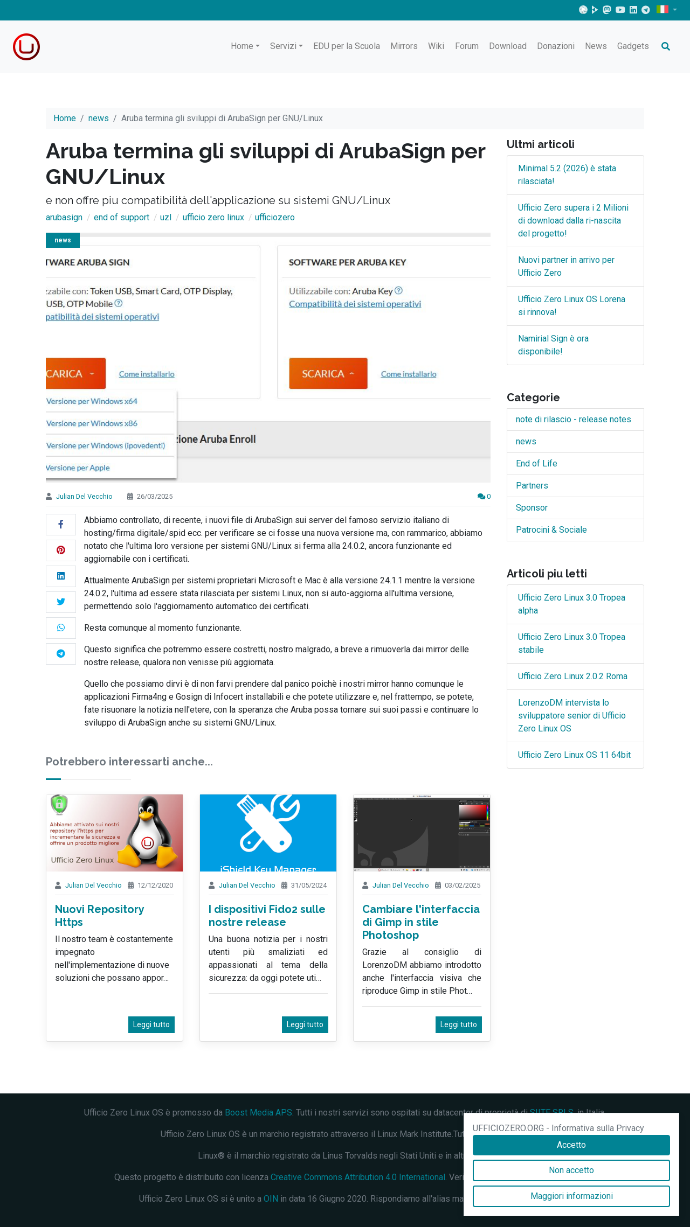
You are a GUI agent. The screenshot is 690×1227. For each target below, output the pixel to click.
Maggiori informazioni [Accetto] (571, 1196)
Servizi (283, 46)
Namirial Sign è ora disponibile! (553, 345)
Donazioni (556, 46)
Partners (532, 485)
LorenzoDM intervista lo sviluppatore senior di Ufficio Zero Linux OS (572, 716)
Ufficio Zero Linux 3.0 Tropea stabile (571, 643)
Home (242, 46)
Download (508, 46)
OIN (271, 1199)
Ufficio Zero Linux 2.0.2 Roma (572, 676)
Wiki (436, 46)
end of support (121, 217)
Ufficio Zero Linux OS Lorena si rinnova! (571, 305)
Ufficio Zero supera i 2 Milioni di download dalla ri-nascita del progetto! (573, 221)
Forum (467, 46)
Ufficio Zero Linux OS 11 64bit (574, 755)
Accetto (571, 1145)
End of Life (536, 463)
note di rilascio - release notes (573, 419)
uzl (165, 217)
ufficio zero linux (213, 217)
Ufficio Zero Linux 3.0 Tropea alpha (571, 604)
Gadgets (633, 46)
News (596, 46)
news (98, 118)
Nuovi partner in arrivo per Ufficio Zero (566, 266)
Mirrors (404, 46)
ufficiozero (275, 217)
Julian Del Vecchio (84, 496)
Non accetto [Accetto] (571, 1170)
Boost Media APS (258, 1112)
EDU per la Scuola (346, 46)
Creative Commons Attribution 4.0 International (358, 1177)
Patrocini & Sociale (551, 530)
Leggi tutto (151, 1024)
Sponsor (532, 508)
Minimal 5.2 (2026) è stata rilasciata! (567, 174)
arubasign (64, 217)
